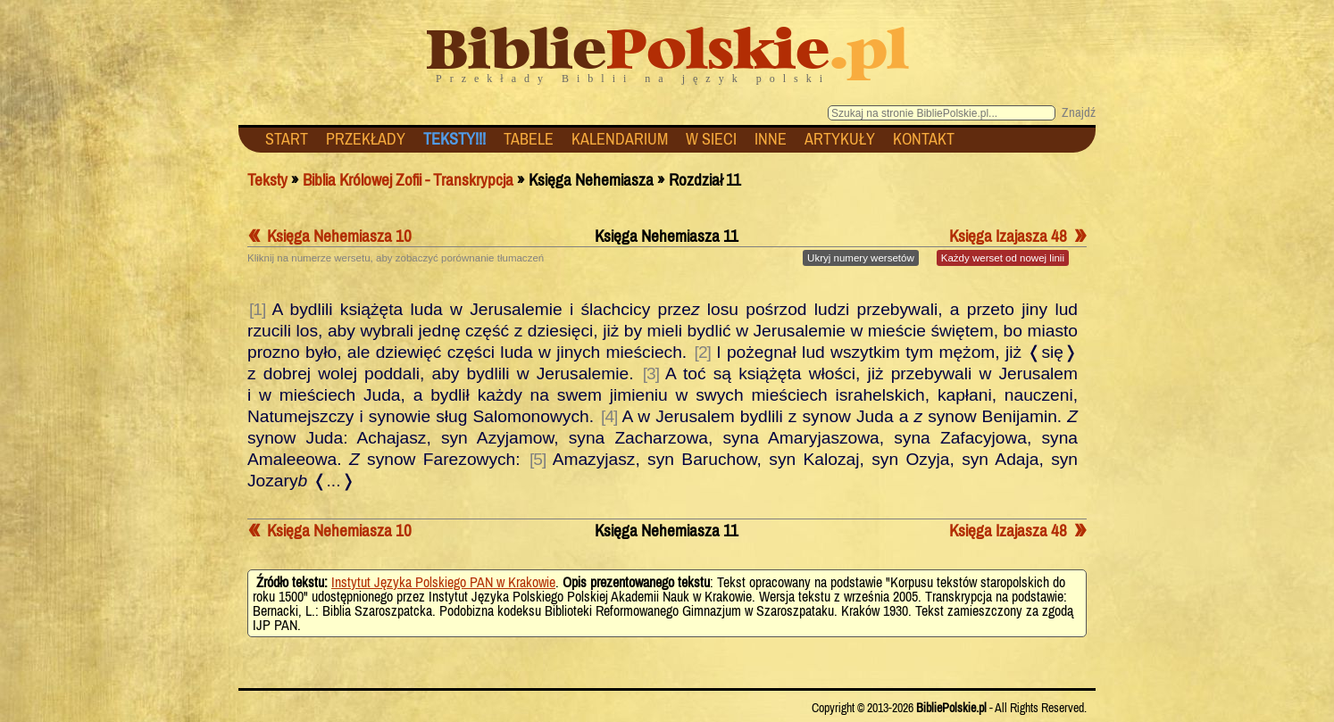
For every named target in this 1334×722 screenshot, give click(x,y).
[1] (257, 309)
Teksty (267, 179)
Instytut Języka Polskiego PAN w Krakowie (443, 582)
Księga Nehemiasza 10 (329, 235)
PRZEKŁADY (365, 139)
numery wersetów (860, 258)
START (286, 139)
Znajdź (1079, 112)
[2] (703, 352)
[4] (609, 416)
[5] (537, 459)
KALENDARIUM (619, 139)
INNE (771, 139)
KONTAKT (924, 139)
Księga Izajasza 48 (1018, 235)
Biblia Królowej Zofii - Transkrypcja (408, 179)
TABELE (529, 139)
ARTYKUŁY (840, 139)
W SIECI (711, 139)
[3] (651, 373)
